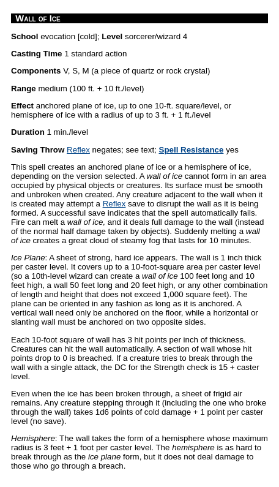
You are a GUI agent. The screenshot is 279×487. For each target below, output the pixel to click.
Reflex (78, 149)
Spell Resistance (191, 149)
